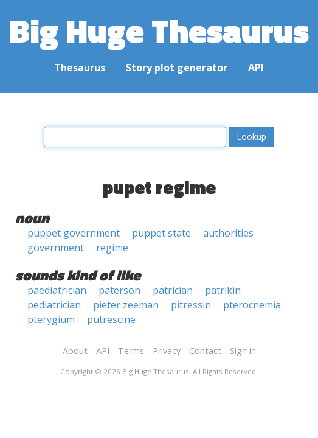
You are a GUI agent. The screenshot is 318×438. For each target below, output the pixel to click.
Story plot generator (176, 67)
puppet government (73, 233)
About (75, 350)
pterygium (51, 319)
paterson (119, 290)
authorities (228, 233)
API (256, 67)
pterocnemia (252, 304)
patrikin (223, 290)
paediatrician (56, 290)
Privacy (167, 350)
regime (112, 247)
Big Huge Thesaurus (159, 30)
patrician (173, 290)
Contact (205, 350)
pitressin (191, 304)
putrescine (111, 319)
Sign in (243, 350)
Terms (131, 350)
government (55, 247)
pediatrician (54, 304)
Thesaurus (79, 67)
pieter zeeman (126, 304)
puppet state (161, 233)
